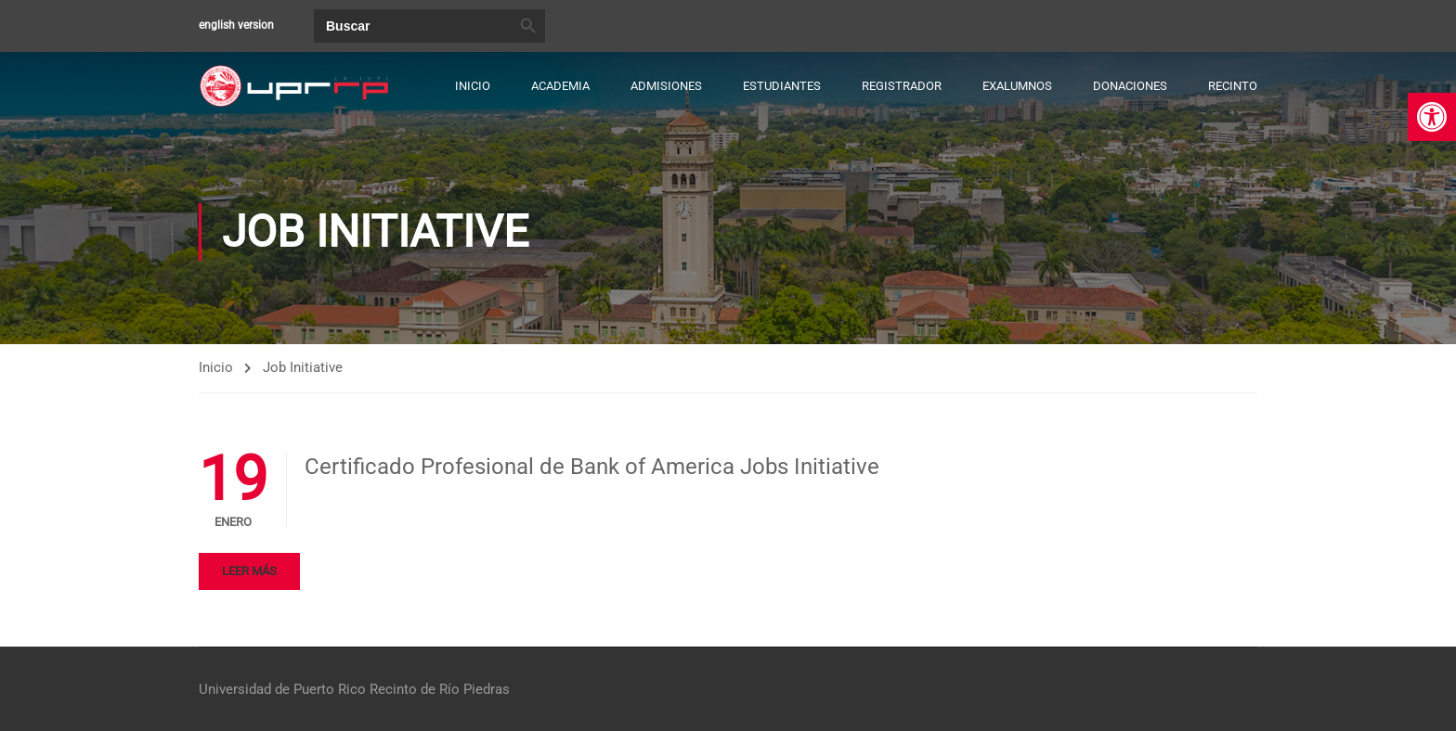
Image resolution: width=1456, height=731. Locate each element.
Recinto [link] (1232, 86)
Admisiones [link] (666, 86)
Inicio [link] (472, 86)
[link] (1432, 117)
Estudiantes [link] (782, 86)
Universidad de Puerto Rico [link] (282, 689)
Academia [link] (560, 86)
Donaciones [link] (1130, 86)
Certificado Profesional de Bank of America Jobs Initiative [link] (592, 468)
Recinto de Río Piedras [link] (440, 689)
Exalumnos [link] (1017, 86)
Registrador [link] (902, 86)
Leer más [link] (249, 572)
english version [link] (236, 25)
